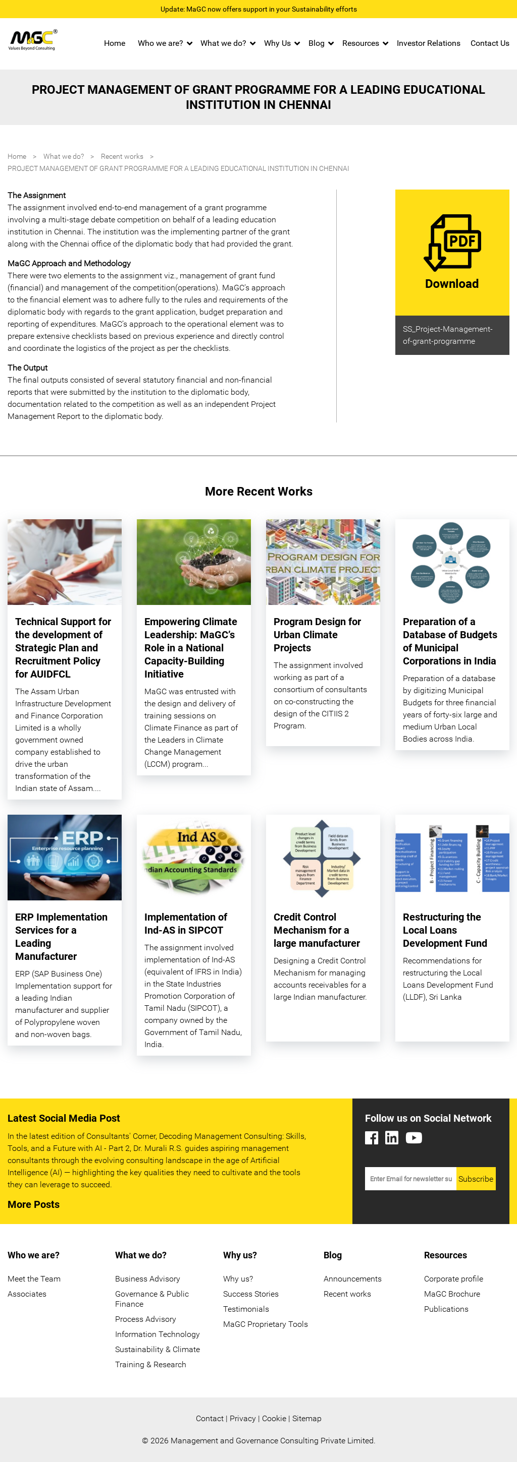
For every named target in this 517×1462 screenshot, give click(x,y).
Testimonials (246, 1309)
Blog (316, 43)
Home (114, 43)
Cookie (274, 1418)
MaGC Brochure (452, 1294)
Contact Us (490, 43)
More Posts (34, 1204)
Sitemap (307, 1418)
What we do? (223, 43)
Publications (446, 1309)
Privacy (243, 1418)
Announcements (353, 1279)
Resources (360, 43)
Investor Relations (428, 43)
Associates (27, 1294)
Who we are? (160, 43)
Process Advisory (145, 1319)
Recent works (122, 156)
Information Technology (157, 1334)
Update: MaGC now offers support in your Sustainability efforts (259, 9)
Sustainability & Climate (157, 1349)
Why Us (277, 43)
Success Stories (251, 1294)
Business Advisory (147, 1279)
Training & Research (150, 1364)
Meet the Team (34, 1279)
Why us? (238, 1279)
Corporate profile (453, 1279)
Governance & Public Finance (152, 1299)
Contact (210, 1418)
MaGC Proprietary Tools (265, 1324)
